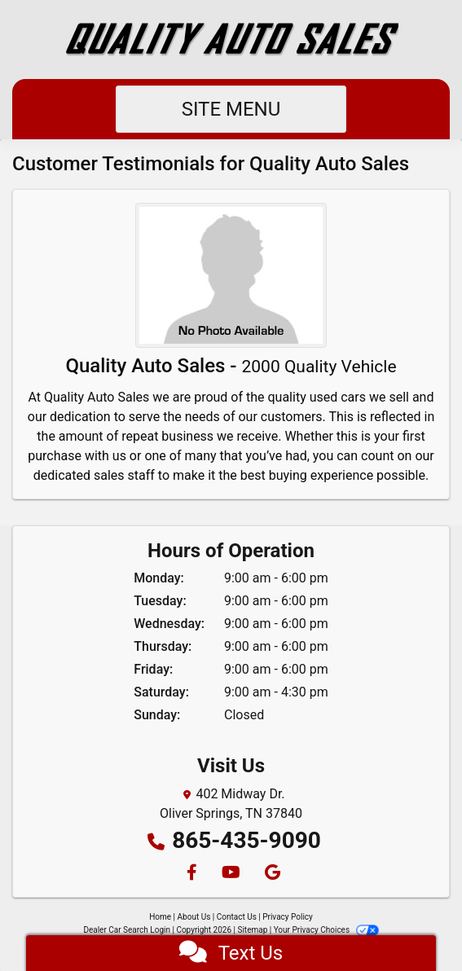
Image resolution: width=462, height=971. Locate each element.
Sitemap (252, 929)
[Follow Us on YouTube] (230, 873)
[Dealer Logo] (231, 39)
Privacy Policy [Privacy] (287, 916)
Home (160, 916)
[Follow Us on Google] (270, 873)
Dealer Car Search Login (126, 929)
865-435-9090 (246, 840)
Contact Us (237, 916)
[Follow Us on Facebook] (191, 873)
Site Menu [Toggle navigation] (231, 109)
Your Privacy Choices (326, 929)
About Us (194, 916)
